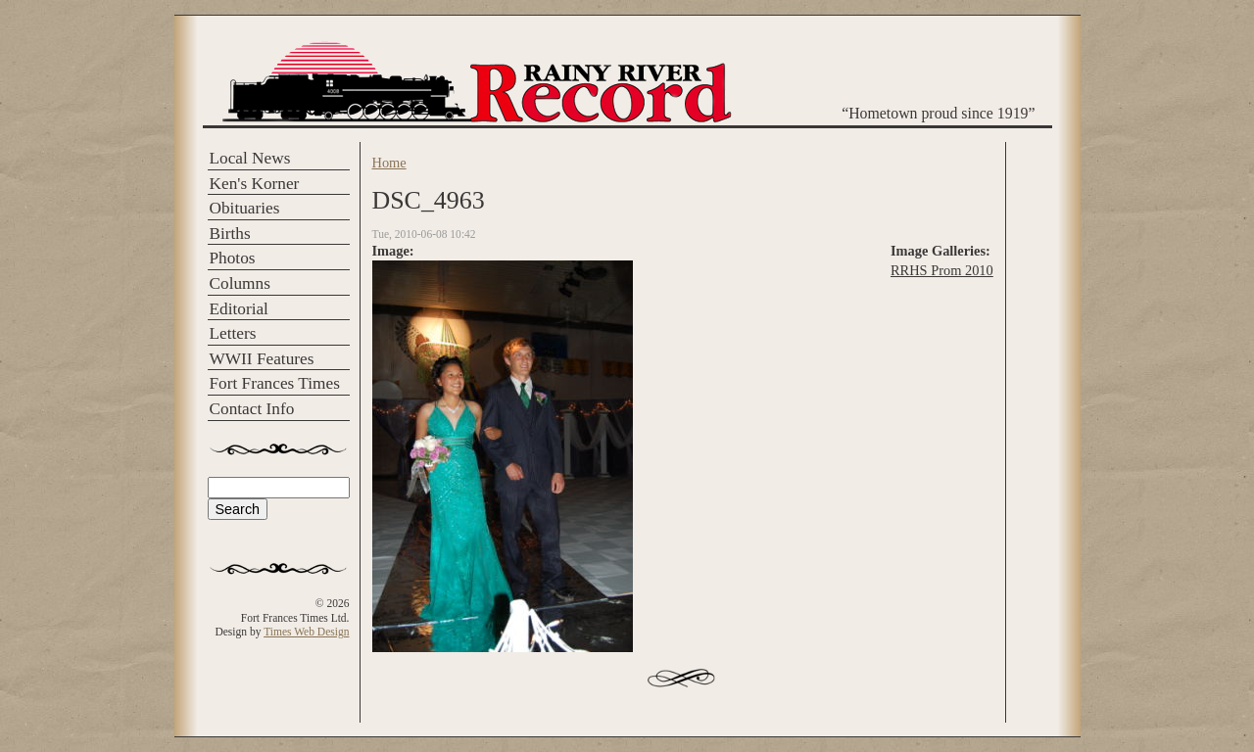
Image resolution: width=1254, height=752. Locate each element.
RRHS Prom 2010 (942, 270)
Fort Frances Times (275, 383)
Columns (240, 283)
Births (230, 233)
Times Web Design (306, 631)
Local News (250, 158)
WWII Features (262, 359)
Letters (233, 333)
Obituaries (245, 208)
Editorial (239, 309)
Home (389, 162)
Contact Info (252, 409)
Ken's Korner (255, 183)
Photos (233, 258)
